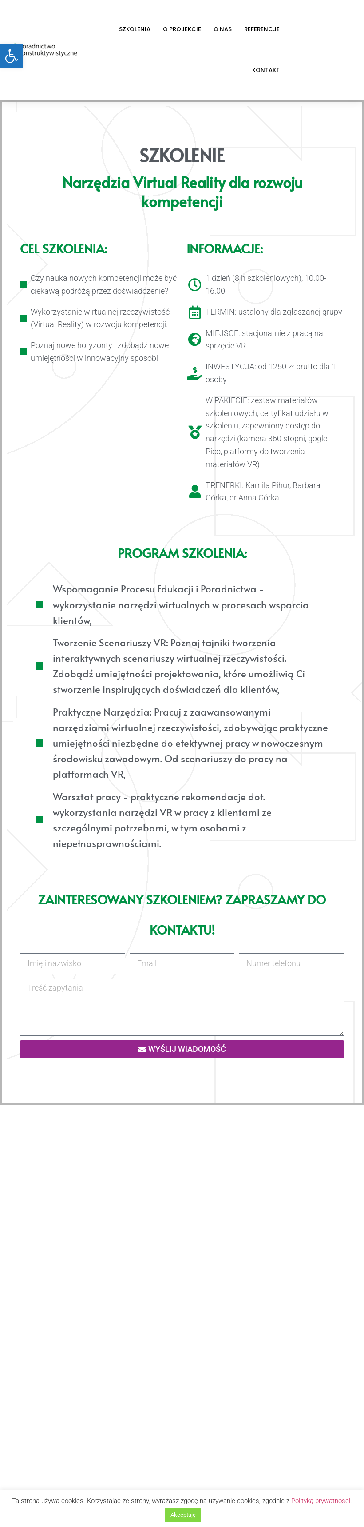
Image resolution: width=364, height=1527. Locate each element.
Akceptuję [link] (183, 1514)
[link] (11, 56)
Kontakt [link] (266, 70)
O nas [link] (223, 29)
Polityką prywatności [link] (320, 1501)
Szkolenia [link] (134, 29)
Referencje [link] (262, 29)
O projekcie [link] (182, 29)
